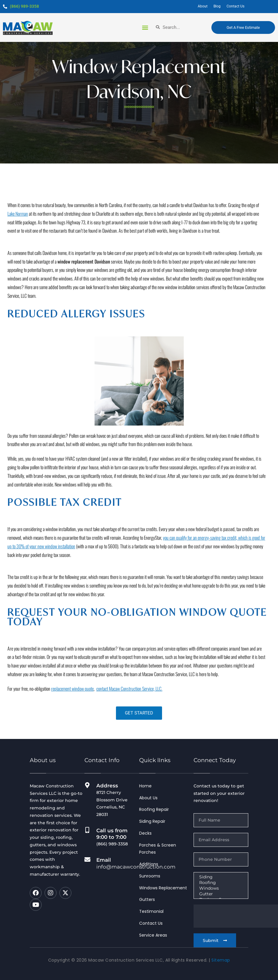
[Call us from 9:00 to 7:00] (87, 830)
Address (107, 786)
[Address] (87, 785)
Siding (220, 877)
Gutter (220, 894)
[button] (145, 27)
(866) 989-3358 (24, 6)
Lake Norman (17, 292)
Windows (220, 888)
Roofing (220, 882)
